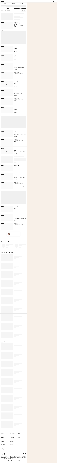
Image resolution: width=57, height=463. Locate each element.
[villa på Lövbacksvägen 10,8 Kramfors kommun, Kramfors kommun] (13, 209)
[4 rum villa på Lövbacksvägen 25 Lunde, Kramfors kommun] (13, 58)
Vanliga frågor (20, 438)
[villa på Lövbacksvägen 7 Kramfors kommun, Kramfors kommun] (13, 226)
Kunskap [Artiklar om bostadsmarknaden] (2, 436)
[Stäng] (19, 232)
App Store (11, 445)
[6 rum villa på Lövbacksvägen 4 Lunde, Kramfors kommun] (13, 84)
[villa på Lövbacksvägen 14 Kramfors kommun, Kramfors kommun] (13, 49)
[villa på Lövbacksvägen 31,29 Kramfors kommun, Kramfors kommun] (13, 185)
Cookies (2, 448)
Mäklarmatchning (12, 441)
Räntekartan (2, 437)
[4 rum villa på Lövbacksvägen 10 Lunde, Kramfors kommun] (13, 25)
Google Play (11, 444)
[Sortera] (23, 10)
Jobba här (19, 436)
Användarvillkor (3, 444)
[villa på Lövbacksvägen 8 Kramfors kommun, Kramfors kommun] (13, 75)
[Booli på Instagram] (23, 453)
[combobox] (11, 6)
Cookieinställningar (3, 449)
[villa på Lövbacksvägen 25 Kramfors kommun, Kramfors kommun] (13, 66)
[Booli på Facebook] (25, 453)
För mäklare (2, 441)
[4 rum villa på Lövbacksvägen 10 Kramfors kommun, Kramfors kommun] (13, 142)
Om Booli (19, 433)
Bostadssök (2, 433)
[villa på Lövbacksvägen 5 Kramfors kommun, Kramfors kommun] (13, 92)
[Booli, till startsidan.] (2, 1)
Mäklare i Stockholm (12, 433)
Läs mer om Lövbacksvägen (10, 238)
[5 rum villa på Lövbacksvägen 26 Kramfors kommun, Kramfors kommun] (13, 133)
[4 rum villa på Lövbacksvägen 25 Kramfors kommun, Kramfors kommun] (13, 217)
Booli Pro (2, 438)
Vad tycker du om (13, 234)
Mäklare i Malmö (11, 436)
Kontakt (19, 437)
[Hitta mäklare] (16, 1)
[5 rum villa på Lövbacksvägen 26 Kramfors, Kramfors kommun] (13, 150)
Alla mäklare (11, 438)
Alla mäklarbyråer (12, 437)
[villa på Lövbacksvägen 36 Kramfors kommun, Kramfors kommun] (13, 110)
